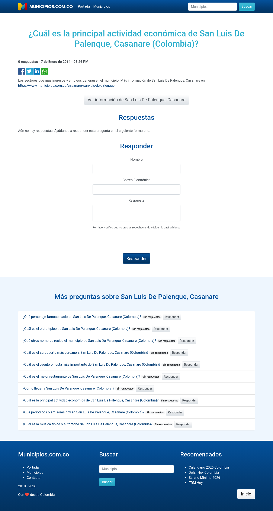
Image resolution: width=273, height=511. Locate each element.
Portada (84, 6)
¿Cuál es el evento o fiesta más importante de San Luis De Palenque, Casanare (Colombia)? (102, 364)
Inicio (246, 494)
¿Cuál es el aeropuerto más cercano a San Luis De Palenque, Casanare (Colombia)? (96, 353)
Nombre (136, 159)
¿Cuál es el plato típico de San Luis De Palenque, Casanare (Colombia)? (87, 329)
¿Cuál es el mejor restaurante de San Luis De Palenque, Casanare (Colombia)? (92, 376)
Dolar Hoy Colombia (204, 473)
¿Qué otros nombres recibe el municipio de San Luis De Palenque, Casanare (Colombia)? (100, 341)
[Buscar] (212, 7)
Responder (172, 317)
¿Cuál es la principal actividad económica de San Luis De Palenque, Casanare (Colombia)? (101, 400)
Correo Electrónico (136, 180)
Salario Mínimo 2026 (204, 478)
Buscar (246, 6)
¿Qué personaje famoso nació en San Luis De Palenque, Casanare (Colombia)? (92, 317)
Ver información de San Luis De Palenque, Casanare (137, 99)
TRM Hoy (196, 483)
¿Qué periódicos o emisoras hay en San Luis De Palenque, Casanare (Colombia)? (94, 412)
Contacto (34, 478)
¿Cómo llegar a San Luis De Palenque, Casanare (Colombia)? (79, 388)
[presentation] (125, 241)
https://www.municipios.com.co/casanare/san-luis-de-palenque (66, 86)
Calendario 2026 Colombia (209, 467)
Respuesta (136, 200)
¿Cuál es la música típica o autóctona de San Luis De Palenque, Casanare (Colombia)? (98, 424)
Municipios (101, 6)
